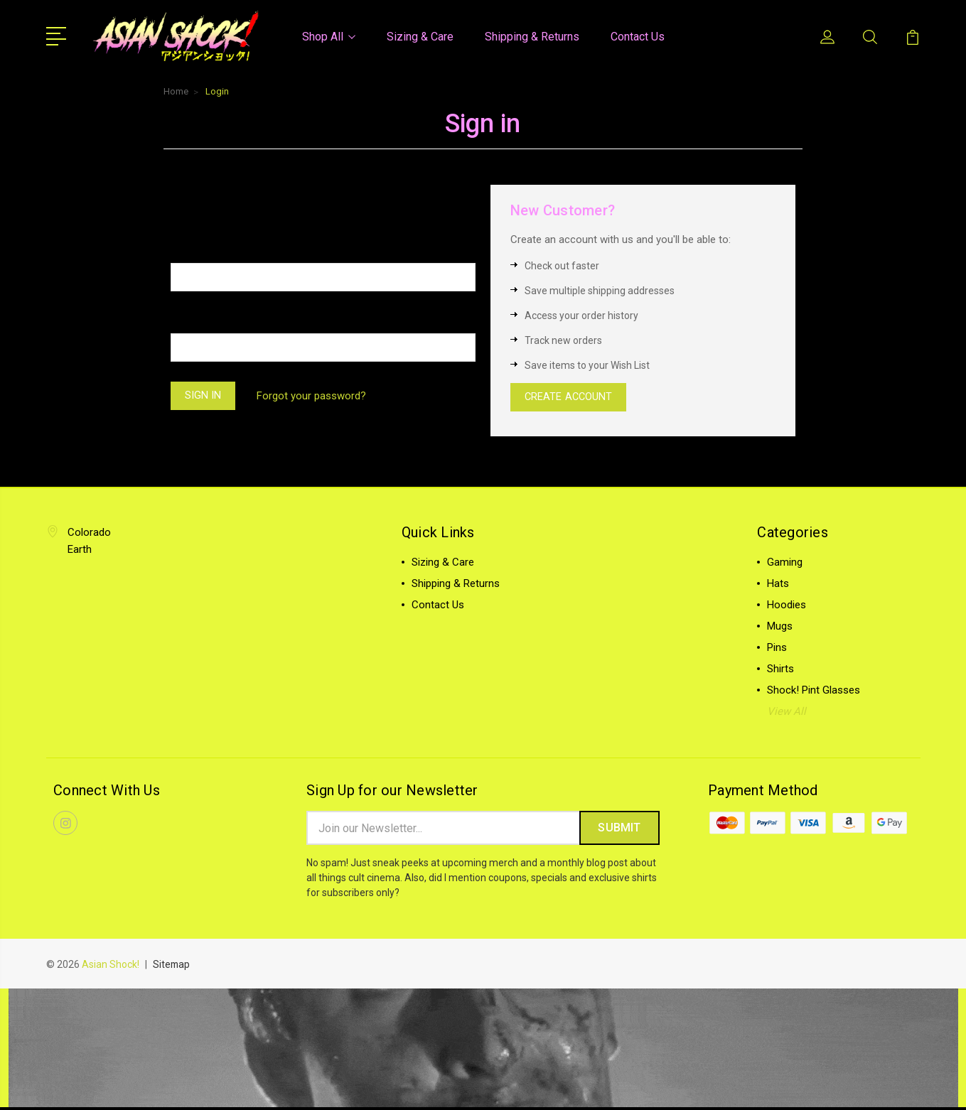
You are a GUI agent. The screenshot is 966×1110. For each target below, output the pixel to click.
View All (786, 712)
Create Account (570, 397)
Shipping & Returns (532, 36)
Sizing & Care (420, 36)
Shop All (328, 36)
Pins (777, 648)
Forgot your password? (314, 395)
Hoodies (786, 606)
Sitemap (172, 967)
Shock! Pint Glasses (813, 691)
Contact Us (638, 36)
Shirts (780, 670)
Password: (197, 318)
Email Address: (208, 247)
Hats (778, 584)
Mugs (780, 627)
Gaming (785, 563)
